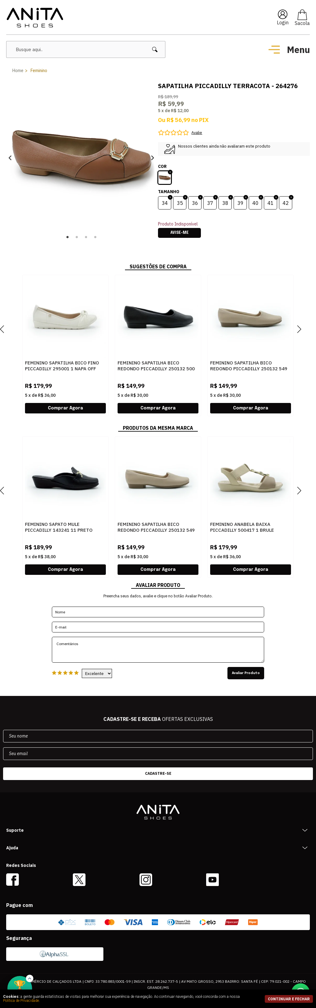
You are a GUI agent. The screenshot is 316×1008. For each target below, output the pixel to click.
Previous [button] (10, 157)
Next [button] (152, 157)
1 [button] (67, 237)
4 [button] (95, 237)
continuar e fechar (289, 999)
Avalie (196, 132)
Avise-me (179, 233)
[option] (81, 158)
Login (283, 22)
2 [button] (77, 237)
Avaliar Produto (246, 673)
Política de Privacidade (21, 1000)
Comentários (158, 650)
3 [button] (86, 237)
